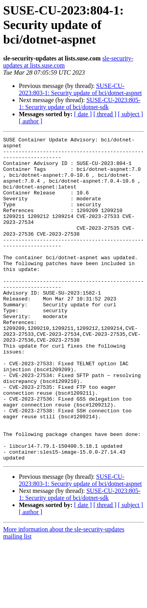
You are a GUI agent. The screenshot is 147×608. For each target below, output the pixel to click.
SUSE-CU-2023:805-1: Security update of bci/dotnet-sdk (79, 103)
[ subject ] (130, 114)
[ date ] (83, 114)
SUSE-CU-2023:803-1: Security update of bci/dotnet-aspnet (80, 89)
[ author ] (30, 121)
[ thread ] (104, 114)
